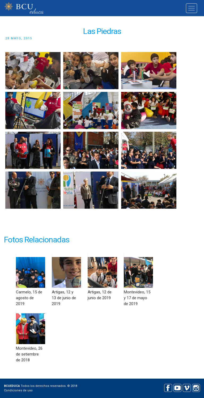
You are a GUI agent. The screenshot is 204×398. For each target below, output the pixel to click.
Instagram (196, 387)
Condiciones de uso (18, 390)
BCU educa (24, 8)
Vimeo (186, 387)
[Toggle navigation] (191, 8)
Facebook (168, 387)
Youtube (177, 387)
